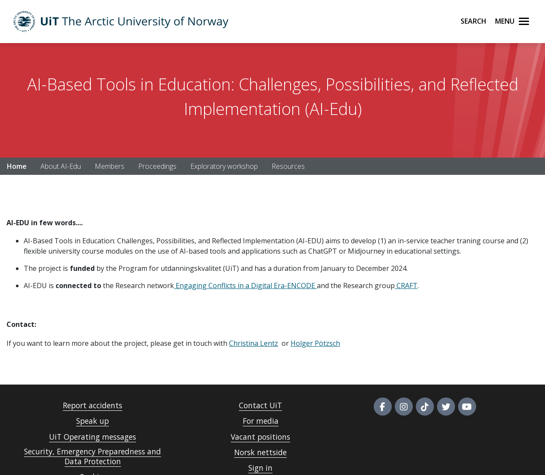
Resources (288, 166)
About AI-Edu (60, 166)
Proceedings (157, 166)
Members (109, 166)
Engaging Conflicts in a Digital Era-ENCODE (244, 285)
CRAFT (406, 285)
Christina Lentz (253, 343)
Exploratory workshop (224, 166)
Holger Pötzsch (315, 343)
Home (17, 166)
